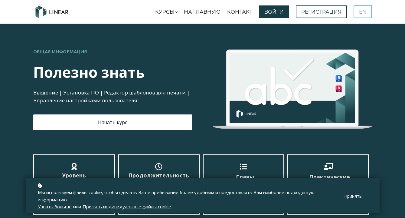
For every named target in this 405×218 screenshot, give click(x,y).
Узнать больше (55, 206)
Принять (353, 196)
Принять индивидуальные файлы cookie (127, 206)
